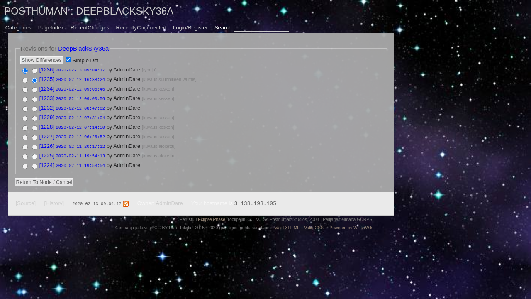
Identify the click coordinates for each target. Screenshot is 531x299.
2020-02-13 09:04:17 (80, 70)
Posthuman (36, 11)
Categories (18, 28)
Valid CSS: (314, 223)
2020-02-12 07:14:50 (80, 124)
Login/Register (190, 28)
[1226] (46, 143)
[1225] (46, 152)
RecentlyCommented (141, 28)
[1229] (46, 115)
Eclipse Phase (211, 215)
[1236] (46, 69)
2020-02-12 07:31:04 (80, 115)
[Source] (26, 199)
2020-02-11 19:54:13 (80, 152)
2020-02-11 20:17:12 (80, 143)
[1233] (46, 97)
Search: (224, 28)
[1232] (46, 106)
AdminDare (169, 199)
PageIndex (51, 28)
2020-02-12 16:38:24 (80, 79)
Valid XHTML (287, 223)
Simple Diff (85, 60)
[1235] (46, 79)
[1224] (46, 161)
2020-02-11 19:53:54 (80, 161)
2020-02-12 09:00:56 (80, 97)
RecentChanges (90, 28)
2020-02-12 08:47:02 (80, 106)
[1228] (46, 124)
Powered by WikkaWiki (351, 223)
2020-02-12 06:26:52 (80, 134)
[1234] (46, 88)
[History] (54, 199)
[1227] (46, 133)
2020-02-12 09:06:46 (80, 88)
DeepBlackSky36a (124, 11)
